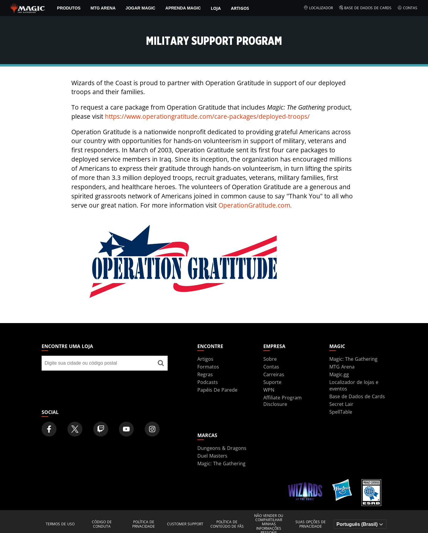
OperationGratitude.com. (255, 205)
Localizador (318, 8)
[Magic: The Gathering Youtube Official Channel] (126, 429)
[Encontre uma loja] (161, 363)
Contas (407, 8)
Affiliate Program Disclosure (282, 400)
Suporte (272, 382)
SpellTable (340, 412)
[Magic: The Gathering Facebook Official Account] (49, 429)
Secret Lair (341, 404)
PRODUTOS (69, 8)
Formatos (208, 366)
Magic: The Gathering (353, 359)
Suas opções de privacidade (310, 524)
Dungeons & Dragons (221, 448)
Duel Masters (212, 456)
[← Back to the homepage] (28, 7)
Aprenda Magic (183, 8)
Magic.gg (339, 374)
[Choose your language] (360, 524)
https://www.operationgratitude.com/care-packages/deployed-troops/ (207, 116)
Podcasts (207, 382)
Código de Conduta (102, 524)
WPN (268, 390)
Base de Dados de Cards (365, 8)
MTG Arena (102, 8)
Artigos (240, 8)
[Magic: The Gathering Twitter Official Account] (74, 429)
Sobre (270, 359)
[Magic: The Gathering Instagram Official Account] (152, 429)
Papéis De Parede (217, 390)
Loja (216, 8)
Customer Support (185, 524)
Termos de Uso (60, 524)
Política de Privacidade (143, 524)
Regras (205, 374)
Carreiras (273, 374)
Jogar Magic (140, 8)
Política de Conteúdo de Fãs (227, 524)
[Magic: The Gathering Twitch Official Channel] (100, 429)
